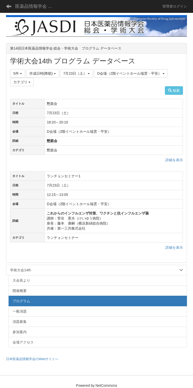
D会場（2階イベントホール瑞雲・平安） (131, 73)
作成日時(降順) (42, 73)
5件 (17, 73)
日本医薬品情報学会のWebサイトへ (32, 359)
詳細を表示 (174, 160)
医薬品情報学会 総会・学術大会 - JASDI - (36, 6)
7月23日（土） (76, 73)
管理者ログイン (174, 6)
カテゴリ (21, 82)
